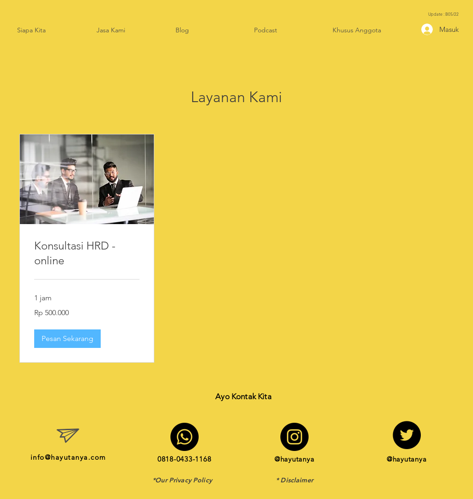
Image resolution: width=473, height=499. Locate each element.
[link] (86, 253)
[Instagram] (294, 437)
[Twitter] (407, 435)
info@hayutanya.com (68, 457)
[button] (67, 338)
